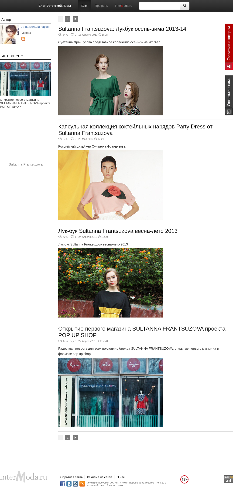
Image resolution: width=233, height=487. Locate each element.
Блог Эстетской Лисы (54, 5)
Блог (84, 5)
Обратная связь (71, 477)
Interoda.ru (123, 5)
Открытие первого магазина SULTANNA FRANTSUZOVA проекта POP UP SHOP (25, 103)
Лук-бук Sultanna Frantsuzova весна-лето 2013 (118, 231)
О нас (120, 477)
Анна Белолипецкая (35, 26)
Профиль (101, 5)
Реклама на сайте (99, 477)
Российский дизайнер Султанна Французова (91, 146)
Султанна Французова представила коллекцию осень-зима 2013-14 (109, 42)
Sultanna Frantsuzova (26, 164)
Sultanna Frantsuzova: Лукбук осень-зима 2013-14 (122, 29)
